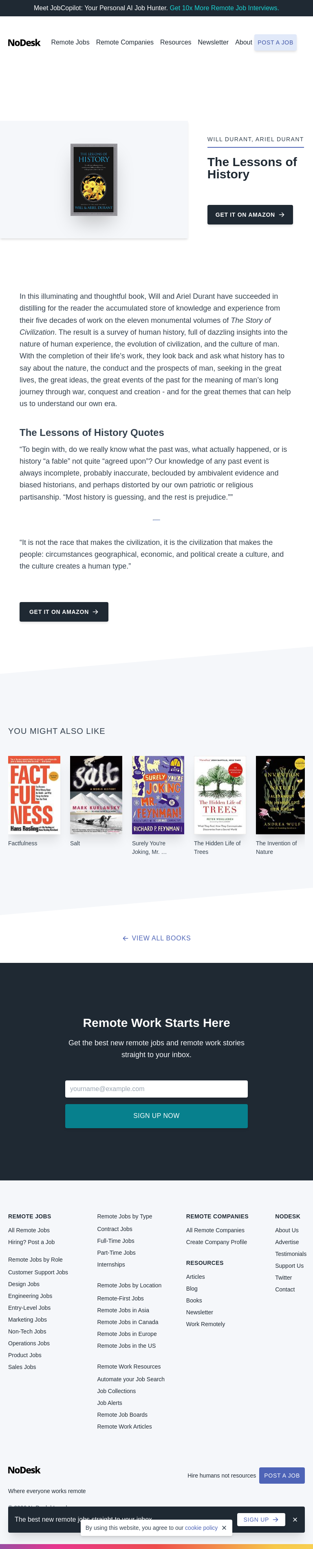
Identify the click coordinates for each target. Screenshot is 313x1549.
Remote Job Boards (122, 1414)
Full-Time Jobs (115, 1241)
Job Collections (116, 1391)
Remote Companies (125, 42)
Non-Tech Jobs (27, 1331)
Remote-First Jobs (120, 1298)
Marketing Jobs (27, 1319)
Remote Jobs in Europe (126, 1334)
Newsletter (213, 42)
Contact (285, 1289)
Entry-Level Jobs (29, 1308)
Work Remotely (205, 1324)
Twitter (283, 1277)
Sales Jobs (22, 1367)
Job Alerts (109, 1403)
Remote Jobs (70, 42)
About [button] (243, 42)
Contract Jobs (114, 1229)
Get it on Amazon (250, 214)
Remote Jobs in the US (126, 1345)
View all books (156, 938)
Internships (111, 1264)
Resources (205, 1263)
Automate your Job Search (131, 1379)
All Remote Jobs (29, 1230)
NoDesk (287, 1216)
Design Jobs (24, 1284)
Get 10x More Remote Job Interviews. (224, 7)
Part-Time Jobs (116, 1252)
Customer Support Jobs (38, 1272)
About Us (287, 1230)
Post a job (275, 42)
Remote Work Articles (124, 1426)
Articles (195, 1276)
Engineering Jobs (30, 1296)
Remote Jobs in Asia (123, 1310)
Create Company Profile (216, 1242)
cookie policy (201, 1528)
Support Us (289, 1265)
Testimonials (290, 1254)
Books (194, 1300)
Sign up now (156, 1115)
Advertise (287, 1242)
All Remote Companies (215, 1230)
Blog (192, 1288)
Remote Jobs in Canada (127, 1322)
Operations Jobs (29, 1343)
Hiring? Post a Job (31, 1242)
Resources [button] (175, 42)
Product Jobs (25, 1355)
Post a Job (282, 1475)
